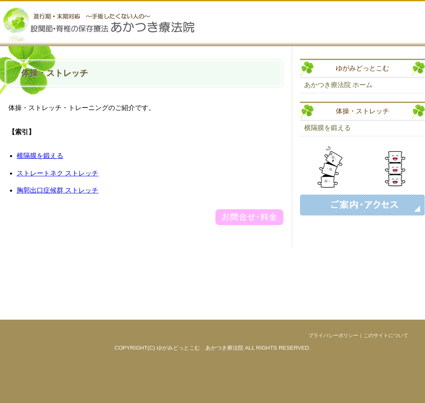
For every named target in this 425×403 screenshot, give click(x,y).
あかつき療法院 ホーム (338, 84)
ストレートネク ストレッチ (57, 173)
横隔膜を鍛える (40, 155)
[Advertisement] (362, 267)
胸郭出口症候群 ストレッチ (57, 190)
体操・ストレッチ (362, 111)
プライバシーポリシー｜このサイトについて (358, 335)
